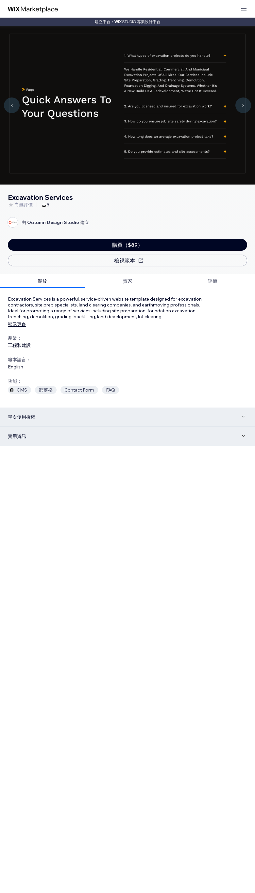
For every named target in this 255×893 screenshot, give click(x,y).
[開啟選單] (244, 9)
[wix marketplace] (33, 9)
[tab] (42, 281)
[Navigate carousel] (12, 105)
